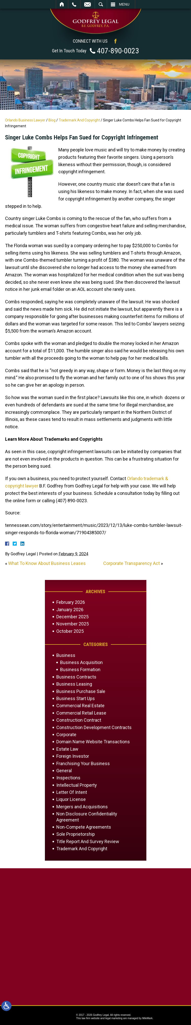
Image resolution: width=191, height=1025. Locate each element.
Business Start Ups (75, 698)
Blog (52, 120)
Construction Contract (78, 720)
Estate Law (67, 749)
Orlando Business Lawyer (25, 120)
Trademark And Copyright (79, 120)
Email (87, 4)
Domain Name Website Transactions (93, 741)
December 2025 (72, 616)
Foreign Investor (72, 756)
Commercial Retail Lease (81, 713)
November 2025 (72, 623)
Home (62, 4)
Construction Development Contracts (94, 727)
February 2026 (70, 602)
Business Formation (80, 669)
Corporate (66, 734)
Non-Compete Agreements (83, 827)
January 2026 (69, 609)
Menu (124, 4)
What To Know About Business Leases (47, 563)
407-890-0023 (118, 50)
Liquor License (71, 799)
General (64, 770)
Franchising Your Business (83, 763)
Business (65, 655)
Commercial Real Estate (80, 705)
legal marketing (114, 1018)
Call (74, 4)
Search (101, 4)
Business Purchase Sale (80, 691)
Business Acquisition (81, 662)
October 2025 (70, 631)
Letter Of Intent (71, 792)
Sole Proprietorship (75, 834)
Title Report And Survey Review (87, 841)
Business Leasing (74, 684)
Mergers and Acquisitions (82, 806)
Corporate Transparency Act (131, 563)
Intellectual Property (76, 785)
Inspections (68, 777)
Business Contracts (76, 677)
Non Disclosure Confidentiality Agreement (86, 816)
